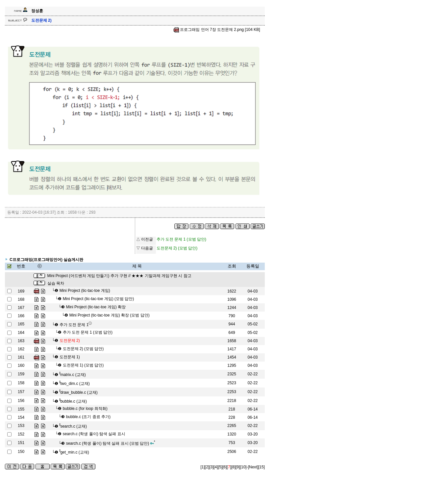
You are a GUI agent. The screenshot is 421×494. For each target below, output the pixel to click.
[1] (203, 467)
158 (21, 383)
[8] (233, 467)
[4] (216, 467)
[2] (207, 467)
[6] (224, 467)
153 (21, 425)
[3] (211, 467)
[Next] (253, 467)
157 (21, 391)
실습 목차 (55, 283)
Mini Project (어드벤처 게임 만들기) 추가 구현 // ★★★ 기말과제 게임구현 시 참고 (119, 275)
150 (21, 451)
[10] (243, 467)
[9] (237, 467)
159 (21, 374)
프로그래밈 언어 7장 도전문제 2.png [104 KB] (217, 29)
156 (21, 400)
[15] (261, 467)
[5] (220, 467)
